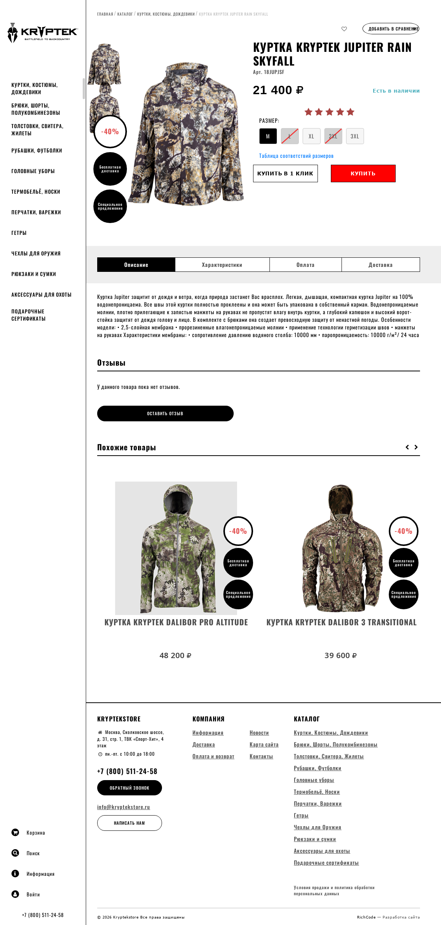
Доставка (381, 264)
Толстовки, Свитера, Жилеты (37, 129)
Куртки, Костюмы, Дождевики (34, 88)
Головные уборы (33, 171)
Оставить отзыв (137, 413)
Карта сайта (264, 743)
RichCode (367, 916)
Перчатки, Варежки (36, 212)
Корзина (28, 832)
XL (311, 136)
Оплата (306, 264)
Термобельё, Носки (35, 191)
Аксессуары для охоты (41, 294)
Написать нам (129, 821)
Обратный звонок (129, 786)
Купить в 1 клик (285, 173)
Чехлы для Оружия (36, 253)
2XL (333, 136)
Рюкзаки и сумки (33, 274)
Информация (33, 873)
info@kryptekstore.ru (123, 805)
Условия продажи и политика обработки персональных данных (334, 890)
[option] (188, 135)
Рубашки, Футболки (36, 150)
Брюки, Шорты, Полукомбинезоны (35, 108)
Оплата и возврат (213, 754)
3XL (355, 136)
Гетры (19, 232)
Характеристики (222, 264)
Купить (363, 173)
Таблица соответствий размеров (296, 155)
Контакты (261, 754)
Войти (25, 894)
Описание (136, 264)
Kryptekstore (119, 716)
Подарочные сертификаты (28, 314)
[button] (407, 445)
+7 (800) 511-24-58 (43, 915)
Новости (259, 731)
